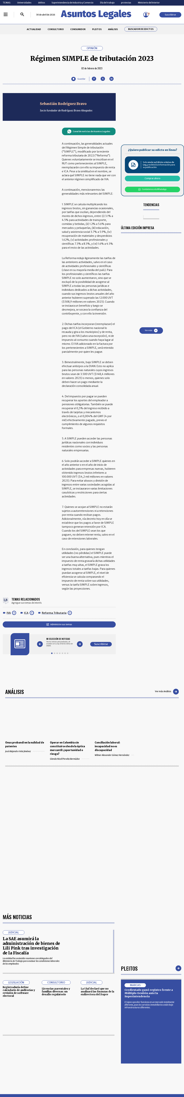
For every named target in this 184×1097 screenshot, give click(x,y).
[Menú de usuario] (146, 15)
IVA (9, 613)
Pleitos (129, 968)
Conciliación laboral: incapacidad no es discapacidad (107, 746)
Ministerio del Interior (149, 2)
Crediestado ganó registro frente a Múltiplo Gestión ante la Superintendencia (149, 993)
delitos (41, 2)
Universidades (24, 2)
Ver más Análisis (167, 691)
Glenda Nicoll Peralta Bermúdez (69, 758)
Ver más (151, 330)
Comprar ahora (152, 178)
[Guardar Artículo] (78, 79)
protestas (126, 2)
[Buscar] (22, 14)
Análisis (14, 691)
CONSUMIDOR (78, 29)
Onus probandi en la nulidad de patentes (24, 744)
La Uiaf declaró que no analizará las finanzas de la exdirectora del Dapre (97, 991)
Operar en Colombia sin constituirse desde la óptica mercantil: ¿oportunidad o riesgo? (67, 748)
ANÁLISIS (113, 29)
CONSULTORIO (56, 29)
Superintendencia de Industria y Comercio (72, 2)
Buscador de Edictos (140, 29)
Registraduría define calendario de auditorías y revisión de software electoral (19, 991)
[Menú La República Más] (5, 14)
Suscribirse (170, 14)
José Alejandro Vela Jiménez (25, 751)
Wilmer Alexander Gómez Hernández (114, 755)
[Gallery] (59, 642)
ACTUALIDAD (34, 29)
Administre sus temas (59, 624)
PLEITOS (97, 29)
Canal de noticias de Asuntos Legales (88, 131)
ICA (26, 613)
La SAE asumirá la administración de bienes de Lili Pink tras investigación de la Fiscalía (31, 946)
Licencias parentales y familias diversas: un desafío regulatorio (56, 991)
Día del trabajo (107, 2)
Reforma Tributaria (54, 613)
